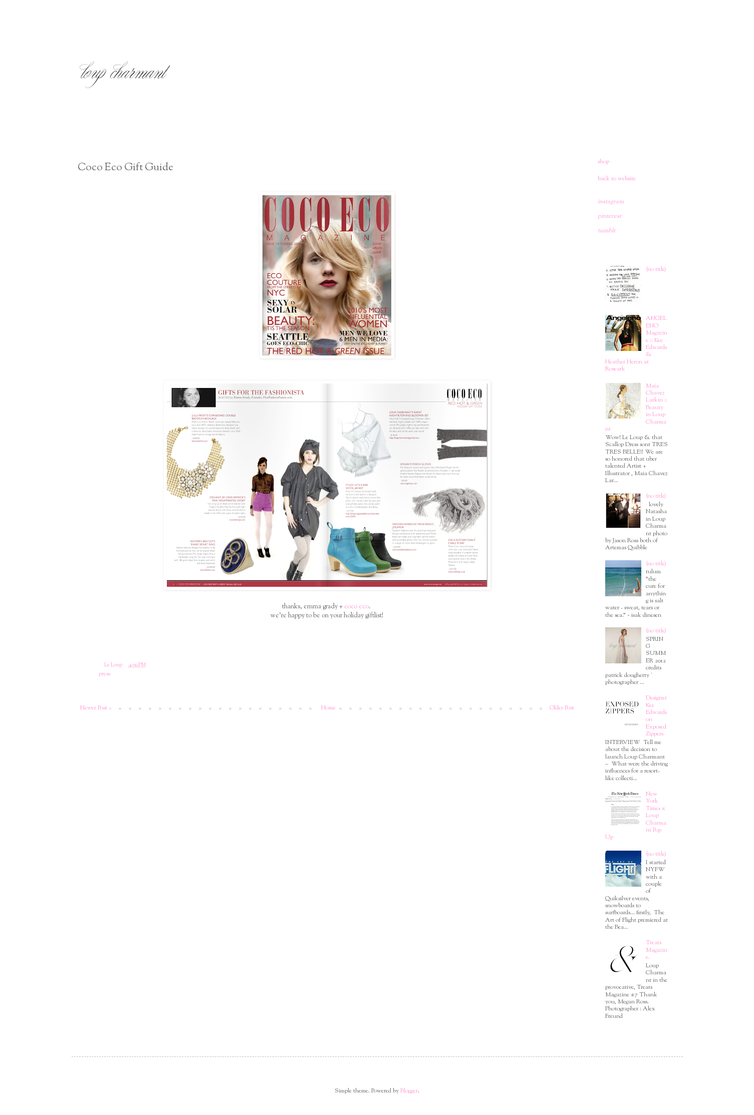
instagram (611, 201)
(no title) (656, 269)
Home (328, 707)
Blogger (409, 1090)
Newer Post (93, 707)
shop (603, 161)
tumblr (607, 230)
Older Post (562, 707)
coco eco (356, 606)
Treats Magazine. (656, 950)
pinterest (609, 216)
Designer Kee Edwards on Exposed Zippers (656, 715)
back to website (617, 178)
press (104, 674)
